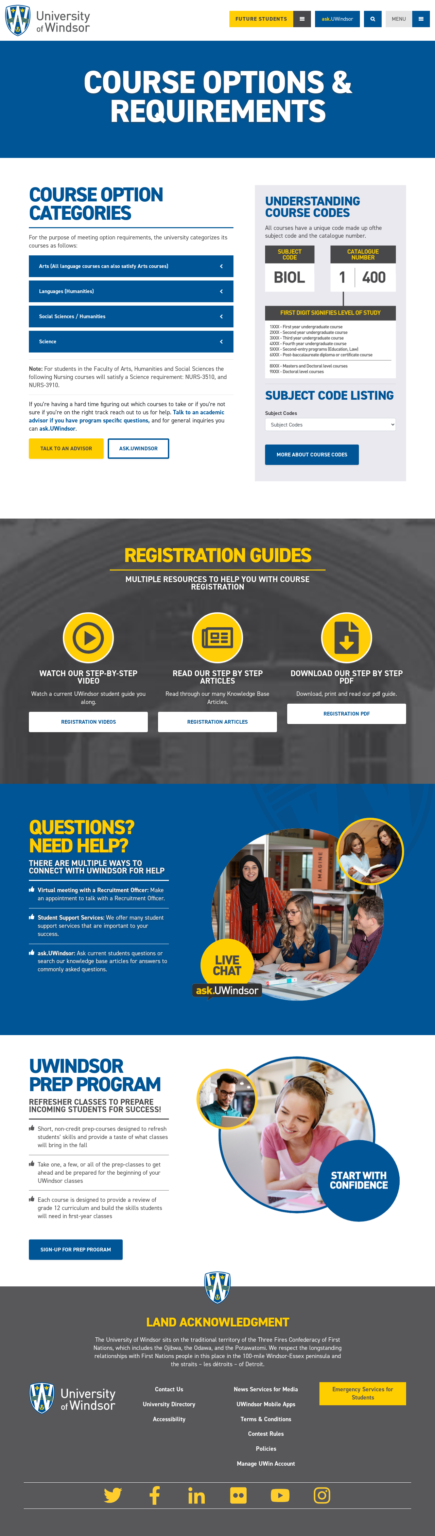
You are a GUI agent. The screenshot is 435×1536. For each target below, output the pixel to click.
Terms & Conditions (266, 1419)
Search (373, 19)
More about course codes (312, 454)
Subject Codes (281, 413)
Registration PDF (347, 713)
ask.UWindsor (57, 428)
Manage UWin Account (266, 1464)
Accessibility (169, 1419)
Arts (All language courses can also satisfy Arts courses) (103, 266)
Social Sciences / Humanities (72, 316)
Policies (266, 1449)
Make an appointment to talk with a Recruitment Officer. (101, 894)
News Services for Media (266, 1389)
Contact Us (169, 1389)
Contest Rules (266, 1434)
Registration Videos (88, 721)
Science (47, 341)
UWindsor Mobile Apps (266, 1404)
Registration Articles (217, 721)
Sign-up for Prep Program (75, 1249)
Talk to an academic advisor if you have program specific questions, (126, 416)
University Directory (169, 1404)
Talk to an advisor (66, 448)
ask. (337, 18)
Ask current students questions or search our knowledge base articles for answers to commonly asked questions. (102, 961)
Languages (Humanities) (66, 291)
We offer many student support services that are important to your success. (101, 926)
